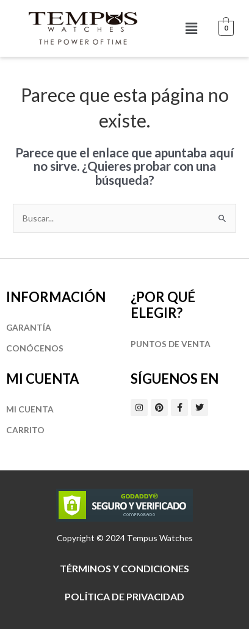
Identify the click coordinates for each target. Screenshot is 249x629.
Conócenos (34, 348)
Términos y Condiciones (124, 568)
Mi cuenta (30, 409)
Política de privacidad (124, 596)
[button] (191, 28)
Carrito (25, 430)
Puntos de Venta (171, 344)
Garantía (28, 327)
